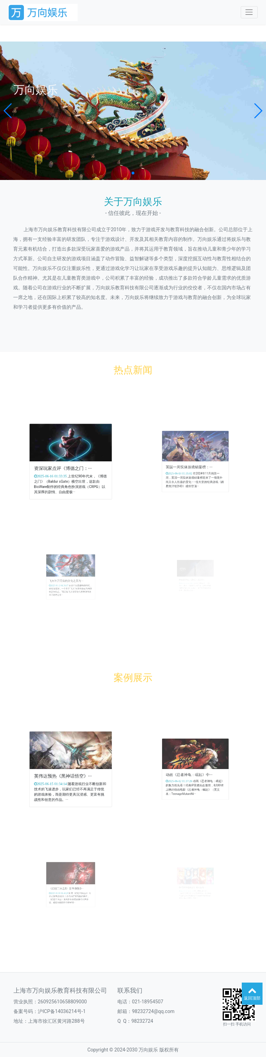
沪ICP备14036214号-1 (62, 1011)
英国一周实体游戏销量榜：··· (192, 464)
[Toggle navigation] (249, 12)
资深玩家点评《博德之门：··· (66, 465)
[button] (8, 110)
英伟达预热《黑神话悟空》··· (66, 773)
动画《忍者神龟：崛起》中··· (192, 772)
